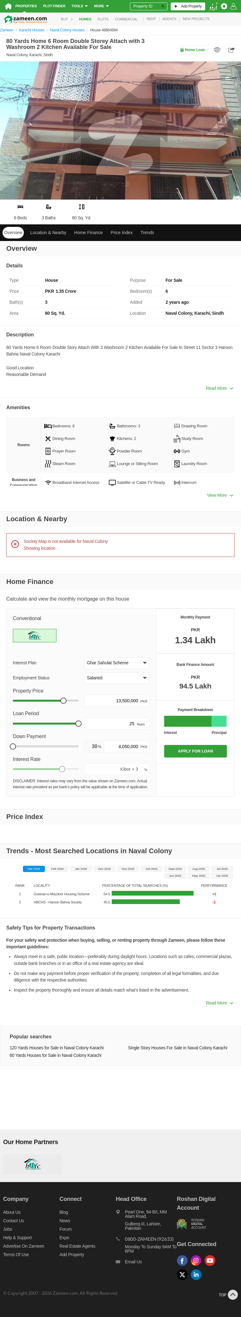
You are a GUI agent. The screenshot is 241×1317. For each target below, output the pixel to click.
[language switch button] (213, 6)
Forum (66, 1229)
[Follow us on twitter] (184, 1280)
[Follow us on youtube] (211, 1266)
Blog (64, 1212)
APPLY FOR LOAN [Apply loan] (195, 751)
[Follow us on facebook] (184, 1266)
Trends (147, 232)
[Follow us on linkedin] (198, 1280)
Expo (64, 1237)
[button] (117, 663)
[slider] (63, 701)
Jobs (7, 1229)
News (65, 1220)
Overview (13, 232)
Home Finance (88, 232)
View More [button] (220, 495)
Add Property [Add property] (72, 1254)
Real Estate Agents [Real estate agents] (77, 1246)
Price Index (122, 232)
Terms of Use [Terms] (16, 1254)
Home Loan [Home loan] (192, 50)
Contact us (13, 1220)
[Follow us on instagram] (198, 1266)
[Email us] (146, 1263)
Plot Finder (54, 6)
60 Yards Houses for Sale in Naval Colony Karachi (55, 1055)
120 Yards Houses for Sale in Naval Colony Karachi (57, 1048)
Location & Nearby (48, 232)
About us (11, 1212)
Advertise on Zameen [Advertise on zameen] (23, 1246)
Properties (26, 6)
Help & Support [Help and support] (17, 1237)
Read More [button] (219, 388)
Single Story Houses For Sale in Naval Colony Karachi (177, 1048)
